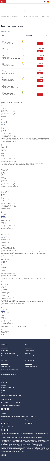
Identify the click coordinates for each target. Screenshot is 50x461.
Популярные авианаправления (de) (9, 369)
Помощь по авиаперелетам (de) (8, 374)
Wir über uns (4, 382)
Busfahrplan (27, 353)
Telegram (7, 409)
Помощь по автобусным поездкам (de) (34, 355)
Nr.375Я (3, 124)
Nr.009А (3, 237)
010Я (3, 70)
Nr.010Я (3, 216)
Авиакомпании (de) (5, 371)
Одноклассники (5, 409)
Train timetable (4, 350)
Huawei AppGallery (5, 423)
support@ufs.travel (15, 405)
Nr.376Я (3, 262)
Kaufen (40, 43)
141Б (3, 85)
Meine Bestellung (5, 348)
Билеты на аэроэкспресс (31, 366)
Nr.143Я (3, 149)
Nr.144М (3, 172)
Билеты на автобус (29, 350)
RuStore (8, 423)
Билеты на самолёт (5, 366)
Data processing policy (6, 392)
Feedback (45, 2)
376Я (3, 55)
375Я (3, 63)
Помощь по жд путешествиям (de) (9, 355)
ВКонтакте (2, 409)
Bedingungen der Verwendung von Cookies (11, 395)
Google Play (2, 423)
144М (3, 48)
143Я (3, 41)
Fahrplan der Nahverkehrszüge (8, 353)
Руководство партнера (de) (7, 387)
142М (3, 92)
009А (3, 77)
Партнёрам (3, 385)
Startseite (3, 5)
